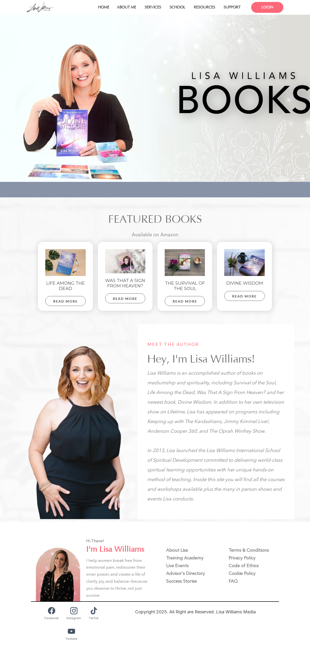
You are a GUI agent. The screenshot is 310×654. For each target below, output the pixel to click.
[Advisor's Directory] (185, 573)
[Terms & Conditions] (249, 550)
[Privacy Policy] (242, 558)
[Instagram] (74, 613)
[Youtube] (71, 634)
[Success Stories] (181, 581)
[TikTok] (93, 613)
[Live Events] (177, 566)
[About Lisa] (177, 550)
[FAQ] (233, 581)
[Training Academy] (184, 558)
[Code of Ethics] (244, 566)
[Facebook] (51, 613)
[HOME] (103, 7)
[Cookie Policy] (242, 573)
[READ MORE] (65, 301)
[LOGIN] (265, 7)
